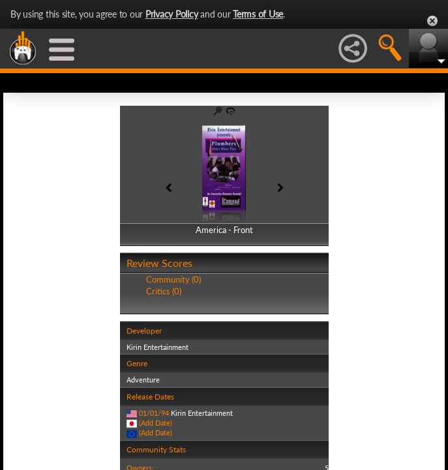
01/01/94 (154, 413)
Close (432, 21)
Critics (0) (163, 291)
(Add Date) (155, 422)
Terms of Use (258, 14)
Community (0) (173, 279)
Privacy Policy (171, 14)
